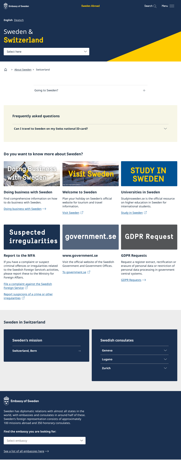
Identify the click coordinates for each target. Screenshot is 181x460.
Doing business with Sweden (23, 209)
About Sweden (22, 69)
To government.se (74, 272)
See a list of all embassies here (24, 452)
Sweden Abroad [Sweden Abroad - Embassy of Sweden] (90, 6)
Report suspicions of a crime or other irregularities (28, 296)
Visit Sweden (70, 213)
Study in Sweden (132, 213)
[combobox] (46, 51)
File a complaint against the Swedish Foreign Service (28, 286)
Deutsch (19, 20)
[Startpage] (7, 69)
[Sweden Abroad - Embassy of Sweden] (19, 6)
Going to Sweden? (46, 90)
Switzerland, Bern (24, 351)
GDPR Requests (131, 280)
